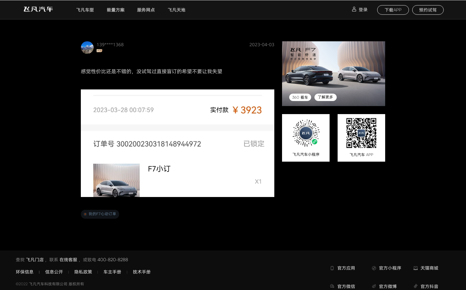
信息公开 (54, 272)
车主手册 (112, 272)
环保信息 (25, 272)
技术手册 (142, 272)
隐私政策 (83, 272)
